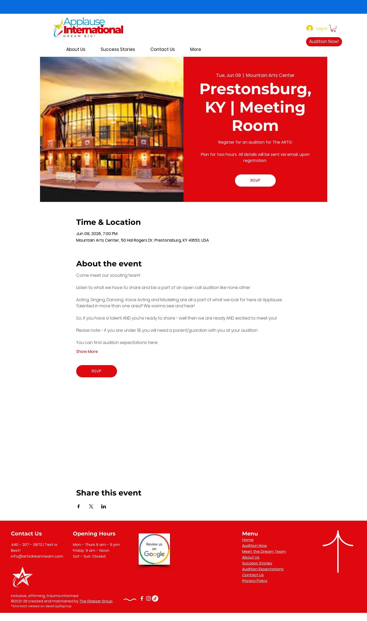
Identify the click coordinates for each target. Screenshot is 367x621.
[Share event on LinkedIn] (103, 506)
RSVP (255, 180)
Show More (87, 351)
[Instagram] (148, 598)
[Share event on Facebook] (78, 506)
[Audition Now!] (324, 42)
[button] (333, 28)
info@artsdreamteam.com (37, 556)
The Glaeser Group (96, 601)
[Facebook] (142, 598)
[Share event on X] (91, 506)
